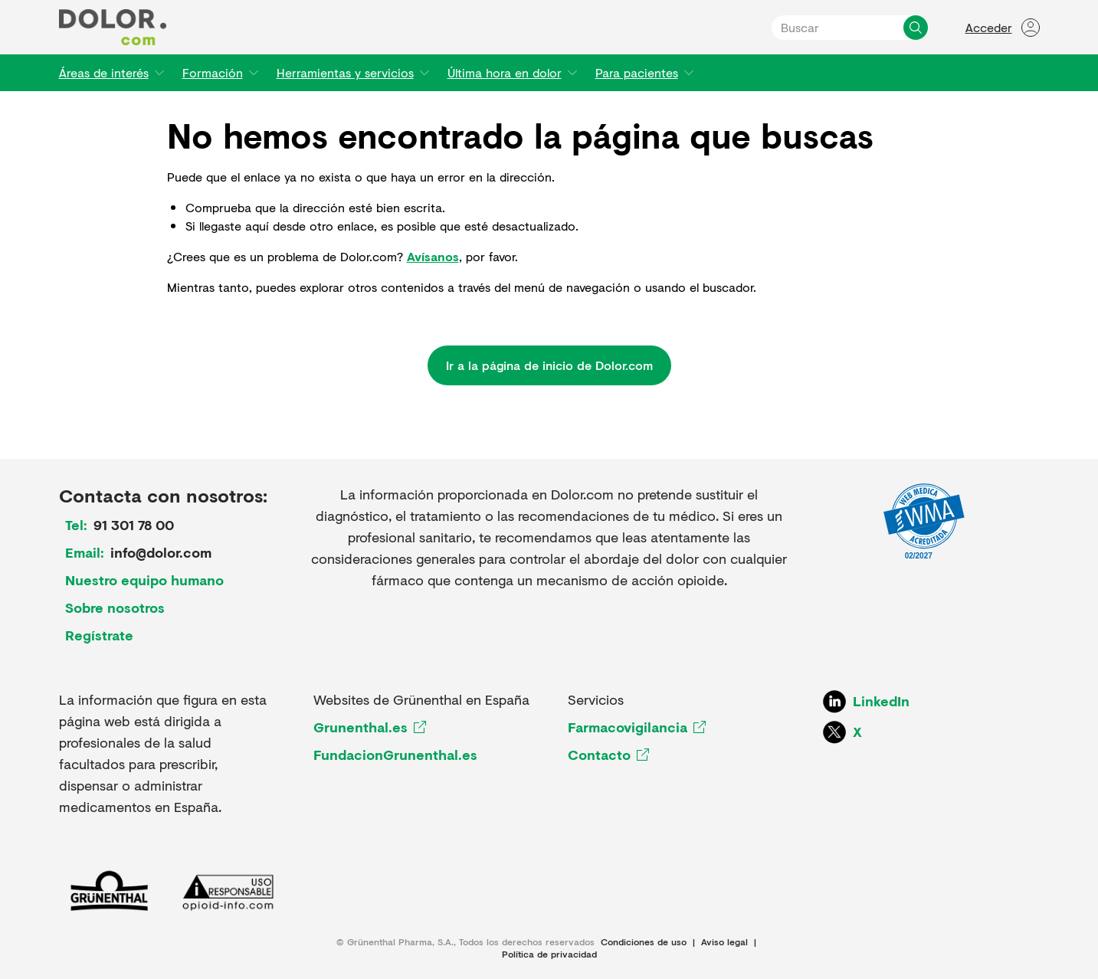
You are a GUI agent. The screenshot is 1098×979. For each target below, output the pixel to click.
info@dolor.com (160, 552)
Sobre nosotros (115, 607)
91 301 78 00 (133, 525)
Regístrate (99, 635)
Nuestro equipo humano (144, 580)
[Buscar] (915, 27)
